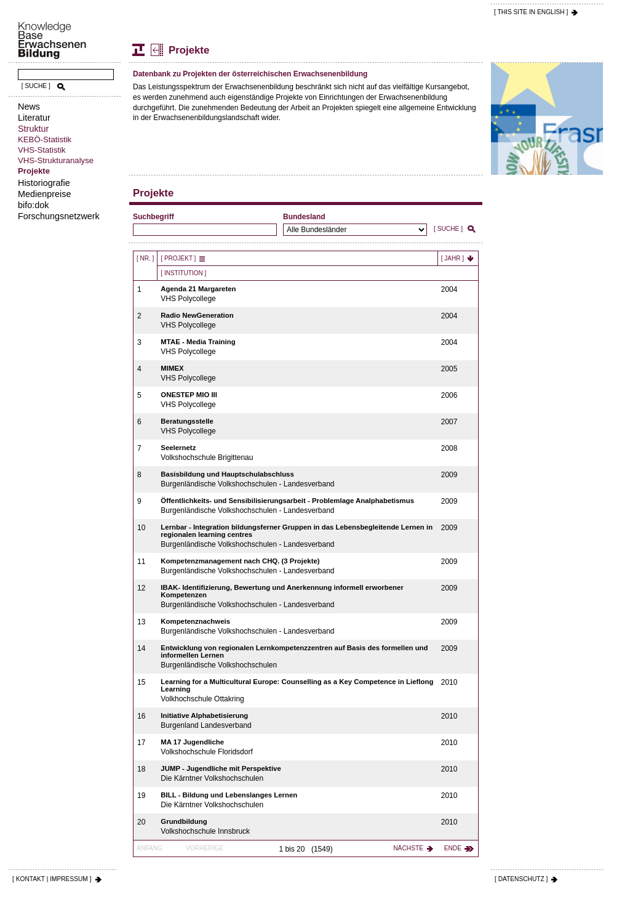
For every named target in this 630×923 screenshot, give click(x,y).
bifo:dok (33, 205)
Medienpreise (44, 194)
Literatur (34, 118)
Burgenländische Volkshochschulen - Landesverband (297, 479)
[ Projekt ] (178, 258)
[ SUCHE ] (36, 86)
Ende (452, 848)
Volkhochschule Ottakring (297, 690)
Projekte (34, 170)
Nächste (408, 848)
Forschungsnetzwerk (59, 216)
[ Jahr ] (452, 258)
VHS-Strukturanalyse (56, 160)
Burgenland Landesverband (297, 721)
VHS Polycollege (297, 294)
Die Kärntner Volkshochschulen (297, 774)
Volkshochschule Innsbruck (297, 827)
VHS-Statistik (42, 150)
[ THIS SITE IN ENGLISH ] (531, 12)
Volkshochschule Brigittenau (297, 453)
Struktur (33, 129)
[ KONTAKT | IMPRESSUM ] (52, 879)
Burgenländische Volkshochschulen (297, 656)
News (29, 106)
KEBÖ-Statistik (44, 139)
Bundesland (304, 216)
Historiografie (44, 183)
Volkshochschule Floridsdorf (297, 747)
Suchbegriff (153, 216)
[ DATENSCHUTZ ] (521, 879)
